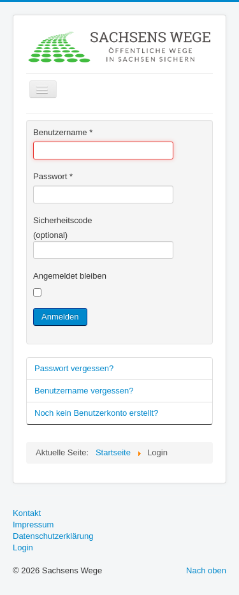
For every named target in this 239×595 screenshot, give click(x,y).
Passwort (53, 176)
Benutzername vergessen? (83, 390)
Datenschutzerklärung (53, 536)
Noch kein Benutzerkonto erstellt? (96, 413)
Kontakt (27, 513)
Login (23, 547)
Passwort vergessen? (73, 368)
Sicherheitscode (62, 220)
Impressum (33, 524)
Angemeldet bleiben (69, 276)
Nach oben (206, 570)
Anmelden (60, 316)
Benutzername (62, 132)
